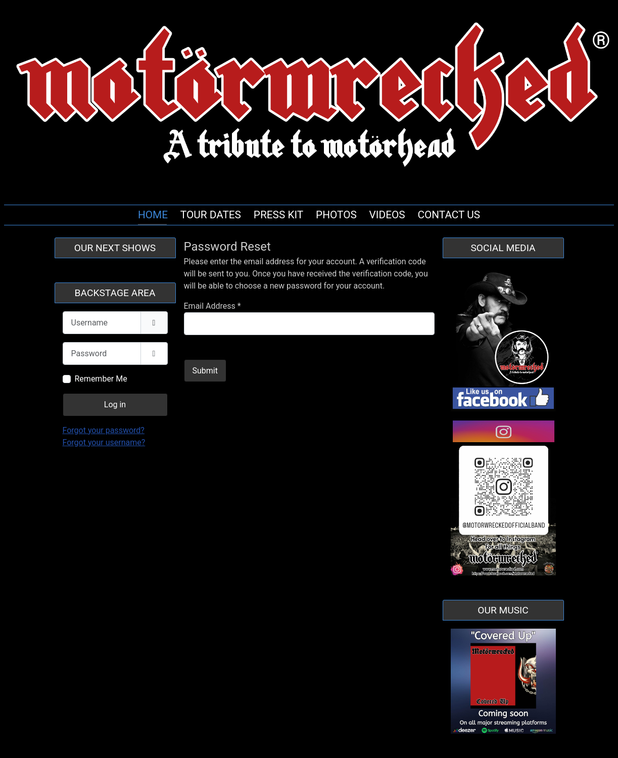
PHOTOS (336, 215)
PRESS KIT (278, 215)
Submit (205, 370)
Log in (115, 404)
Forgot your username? (104, 442)
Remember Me (101, 379)
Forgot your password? (104, 430)
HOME (153, 215)
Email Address (212, 306)
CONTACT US (448, 215)
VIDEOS (387, 215)
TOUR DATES (210, 215)
